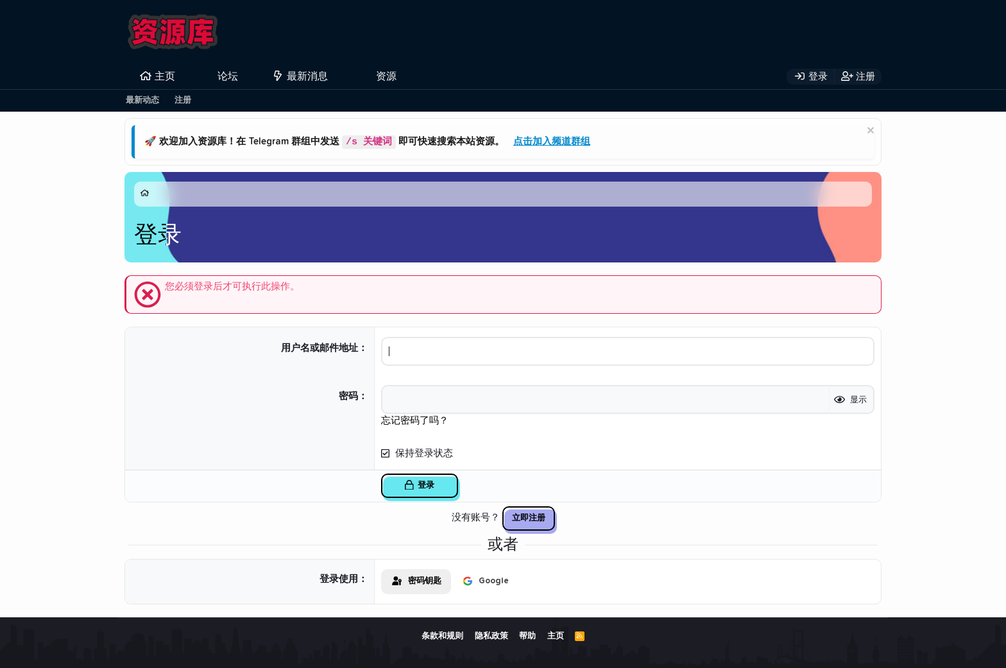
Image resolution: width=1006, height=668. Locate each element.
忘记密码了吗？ (414, 420)
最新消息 (307, 76)
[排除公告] (869, 132)
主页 (165, 76)
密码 (348, 396)
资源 (386, 76)
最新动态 (142, 100)
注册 (183, 100)
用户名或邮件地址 (319, 348)
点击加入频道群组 (551, 142)
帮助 (527, 636)
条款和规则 (442, 636)
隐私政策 (491, 636)
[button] (248, 76)
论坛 (227, 76)
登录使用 (339, 579)
